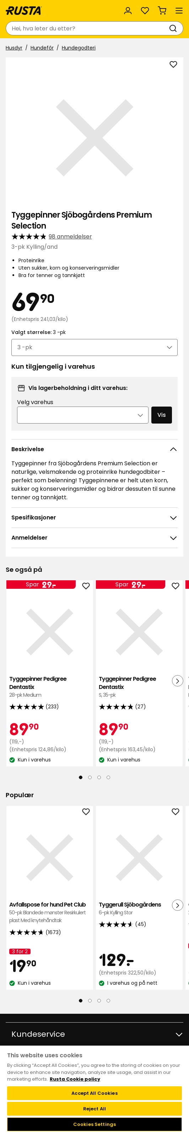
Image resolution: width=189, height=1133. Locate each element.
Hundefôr (42, 47)
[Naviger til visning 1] (80, 777)
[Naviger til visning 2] (90, 777)
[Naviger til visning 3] (99, 777)
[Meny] (179, 10)
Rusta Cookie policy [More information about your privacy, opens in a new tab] (75, 1079)
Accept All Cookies (94, 1093)
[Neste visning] (177, 680)
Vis (161, 415)
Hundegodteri (79, 47)
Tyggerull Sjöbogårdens (139, 909)
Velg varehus (35, 402)
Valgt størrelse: (38, 332)
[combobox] (87, 28)
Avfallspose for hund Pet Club (49, 913)
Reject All (94, 1108)
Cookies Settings (94, 1124)
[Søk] (174, 28)
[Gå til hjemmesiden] (24, 10)
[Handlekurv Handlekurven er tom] (162, 10)
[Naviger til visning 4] (108, 777)
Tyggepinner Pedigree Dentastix (49, 687)
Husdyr (14, 47)
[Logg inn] (127, 10)
